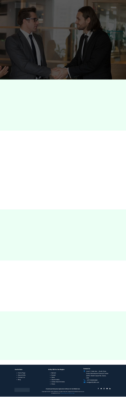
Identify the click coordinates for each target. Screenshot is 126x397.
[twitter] (101, 388)
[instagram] (104, 388)
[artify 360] (25, 3)
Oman (53, 384)
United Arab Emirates (58, 381)
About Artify (22, 375)
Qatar (53, 377)
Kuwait (53, 375)
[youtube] (107, 388)
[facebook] (98, 388)
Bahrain (53, 373)
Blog (19, 379)
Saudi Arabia (55, 379)
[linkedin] (110, 388)
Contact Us (21, 377)
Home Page (21, 373)
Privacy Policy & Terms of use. (67, 393)
